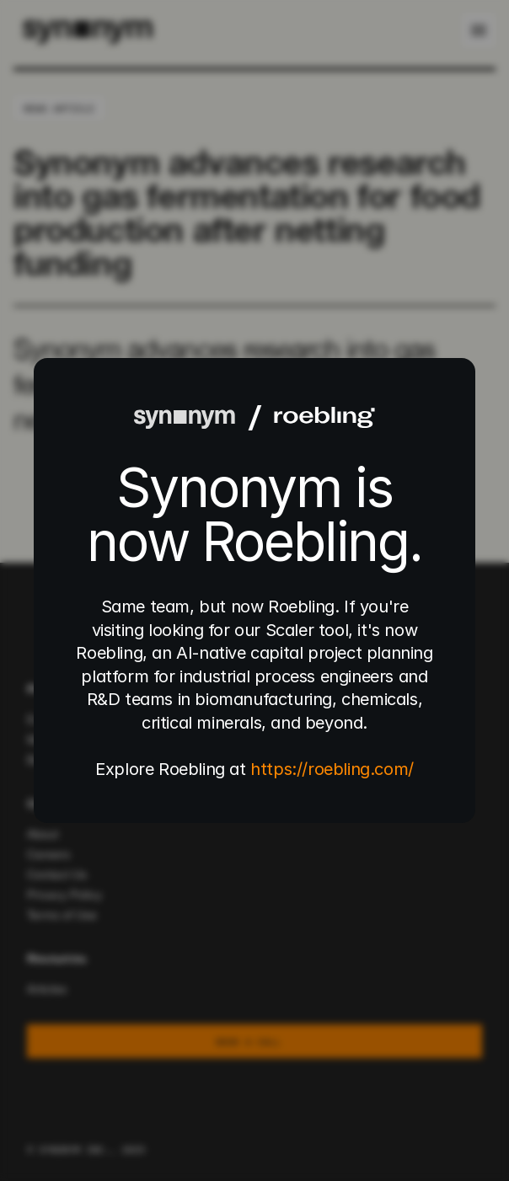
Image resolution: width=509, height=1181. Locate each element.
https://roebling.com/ (332, 769)
